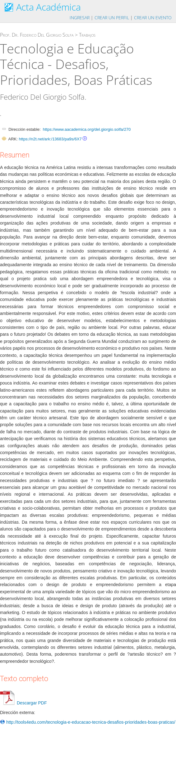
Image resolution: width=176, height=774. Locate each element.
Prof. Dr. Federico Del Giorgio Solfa (37, 34)
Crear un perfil (112, 17)
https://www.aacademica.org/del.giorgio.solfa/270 (87, 129)
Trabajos (87, 34)
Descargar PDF (23, 702)
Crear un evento (153, 17)
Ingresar (80, 17)
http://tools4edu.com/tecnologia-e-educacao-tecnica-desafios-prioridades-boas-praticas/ (87, 722)
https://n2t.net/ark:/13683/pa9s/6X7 (50, 139)
